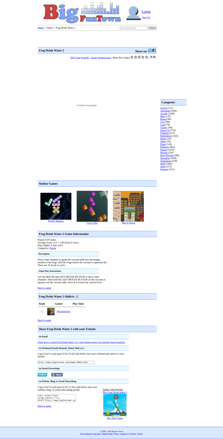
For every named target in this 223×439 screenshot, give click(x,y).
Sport (163, 166)
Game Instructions (101, 57)
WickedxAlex (63, 311)
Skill (162, 163)
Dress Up (165, 130)
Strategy (164, 169)
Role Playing (166, 155)
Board (163, 119)
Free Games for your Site (90, 434)
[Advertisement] (94, 227)
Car (162, 122)
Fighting (164, 133)
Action (163, 108)
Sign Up (146, 17)
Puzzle (53, 248)
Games (49, 27)
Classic (163, 127)
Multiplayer (166, 136)
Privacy (133, 434)
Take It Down (128, 223)
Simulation (165, 161)
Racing (163, 152)
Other (163, 141)
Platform (164, 147)
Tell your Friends (79, 57)
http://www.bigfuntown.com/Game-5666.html (69, 363)
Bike (162, 116)
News (116, 434)
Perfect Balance (56, 221)
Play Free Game (115, 418)
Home (41, 27)
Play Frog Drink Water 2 (115, 392)
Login (146, 11)
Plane (163, 144)
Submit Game (107, 434)
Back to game (44, 288)
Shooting (164, 158)
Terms (140, 434)
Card (162, 124)
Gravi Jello (92, 223)
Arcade (163, 113)
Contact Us (124, 434)
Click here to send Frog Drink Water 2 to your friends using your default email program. (81, 342)
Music (163, 138)
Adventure (165, 110)
